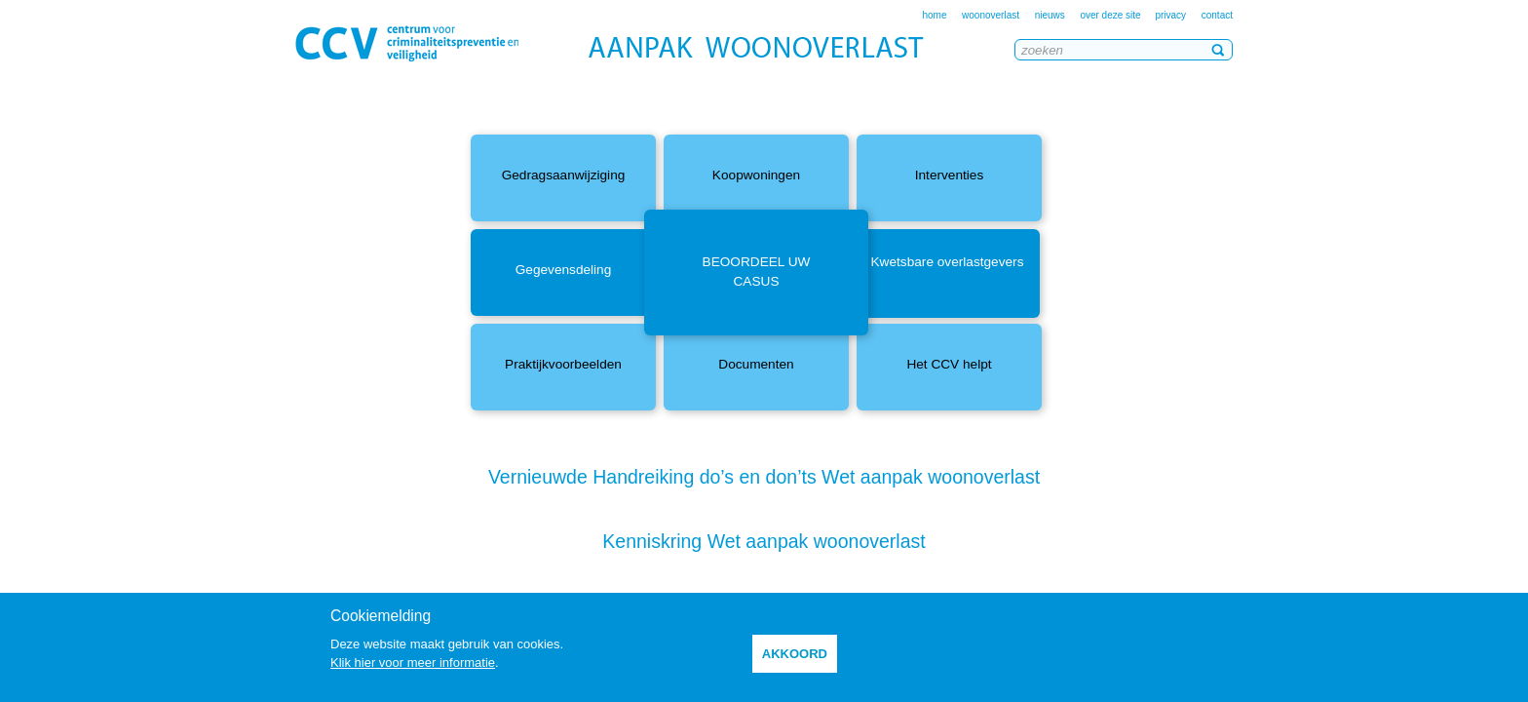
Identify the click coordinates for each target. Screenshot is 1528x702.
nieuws (1050, 15)
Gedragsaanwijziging (564, 175)
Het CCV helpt (948, 364)
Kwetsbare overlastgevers (947, 261)
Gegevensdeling (564, 269)
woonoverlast (990, 15)
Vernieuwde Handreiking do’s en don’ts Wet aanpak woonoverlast (764, 477)
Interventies (949, 175)
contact (1217, 15)
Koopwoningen (756, 175)
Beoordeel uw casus (757, 271)
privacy (1170, 15)
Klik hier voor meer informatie (412, 662)
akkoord (794, 653)
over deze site (1111, 15)
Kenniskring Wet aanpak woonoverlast (763, 541)
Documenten (755, 364)
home (934, 15)
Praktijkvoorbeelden (563, 364)
